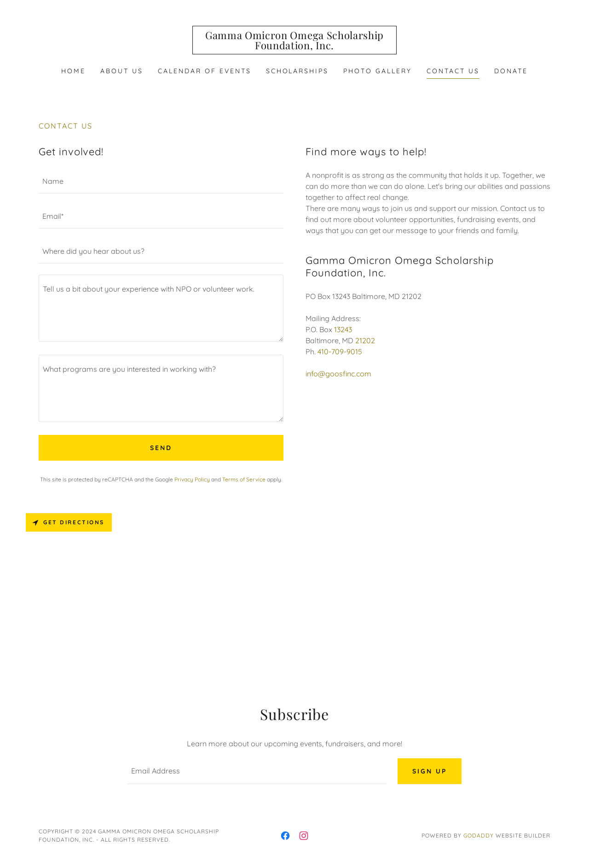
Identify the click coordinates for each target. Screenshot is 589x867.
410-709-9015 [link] (340, 351)
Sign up (429, 771)
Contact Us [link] (453, 71)
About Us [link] (121, 71)
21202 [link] (365, 340)
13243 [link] (343, 329)
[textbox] (161, 181)
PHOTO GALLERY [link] (377, 71)
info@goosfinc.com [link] (338, 373)
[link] (294, 46)
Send (161, 448)
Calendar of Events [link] (204, 71)
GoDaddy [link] (478, 835)
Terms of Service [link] (244, 479)
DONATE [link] (511, 71)
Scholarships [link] (297, 71)
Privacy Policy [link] (192, 479)
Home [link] (73, 71)
